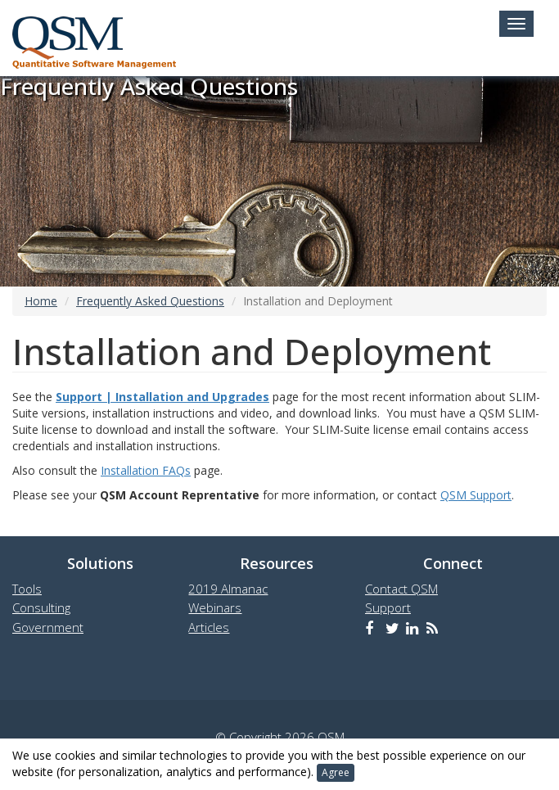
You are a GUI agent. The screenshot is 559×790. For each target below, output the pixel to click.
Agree (335, 772)
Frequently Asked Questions (150, 301)
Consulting (41, 607)
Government (47, 627)
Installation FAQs (146, 470)
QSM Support (476, 495)
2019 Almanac (228, 588)
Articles (208, 627)
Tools (27, 588)
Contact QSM (401, 588)
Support (388, 607)
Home (41, 301)
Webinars (214, 607)
